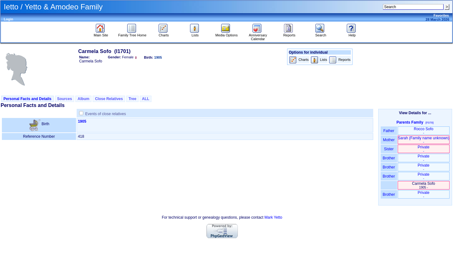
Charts (164, 33)
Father (388, 131)
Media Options (227, 33)
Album (83, 99)
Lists (195, 33)
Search (320, 33)
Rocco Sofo (423, 131)
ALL (145, 99)
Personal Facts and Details (27, 99)
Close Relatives (109, 99)
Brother (389, 158)
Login (8, 19)
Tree (132, 99)
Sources (64, 99)
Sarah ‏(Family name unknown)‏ (423, 140)
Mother (389, 140)
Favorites (441, 15)
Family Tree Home (132, 33)
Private (423, 149)
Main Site (101, 33)
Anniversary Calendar (258, 35)
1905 (82, 121)
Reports (289, 33)
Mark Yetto (273, 217)
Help (352, 33)
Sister (389, 149)
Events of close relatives (105, 114)
